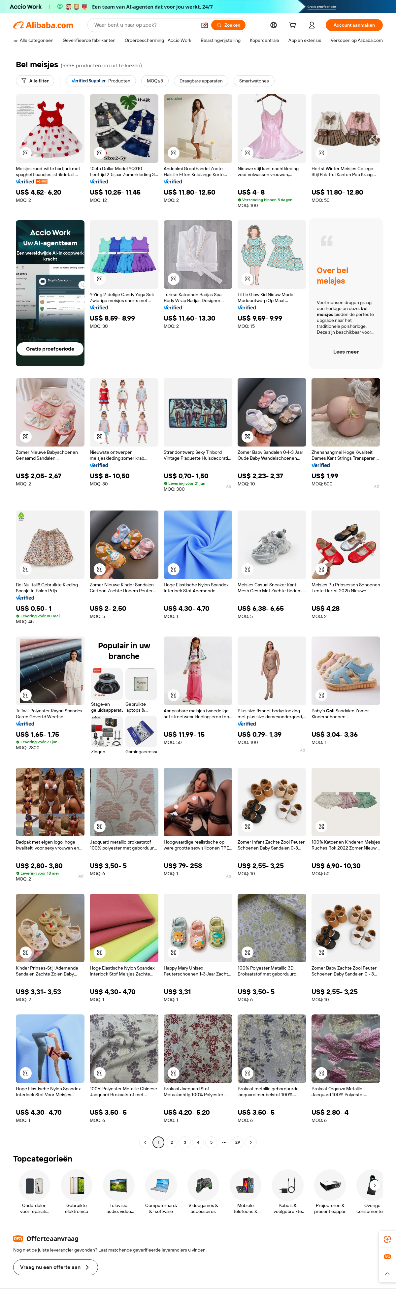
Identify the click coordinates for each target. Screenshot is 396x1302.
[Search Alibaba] (144, 25)
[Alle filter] (35, 80)
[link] (387, 1239)
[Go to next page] (251, 1142)
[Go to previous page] (145, 1142)
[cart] (294, 26)
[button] (205, 25)
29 (237, 1142)
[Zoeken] (228, 25)
